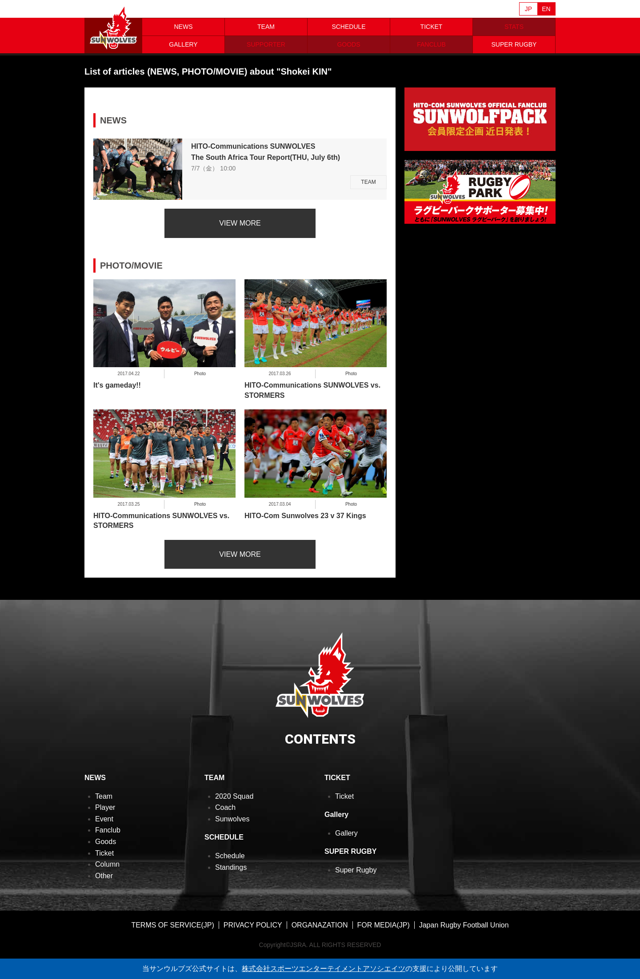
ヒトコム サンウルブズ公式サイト (113, 26)
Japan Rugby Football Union (464, 925)
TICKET (431, 26)
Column (107, 864)
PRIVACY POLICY (253, 925)
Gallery (346, 833)
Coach (225, 807)
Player (105, 807)
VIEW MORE (239, 223)
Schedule (230, 856)
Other (104, 876)
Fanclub (107, 830)
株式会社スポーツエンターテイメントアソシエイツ (323, 968)
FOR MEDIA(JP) (383, 925)
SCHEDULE (348, 26)
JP (528, 8)
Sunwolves (232, 819)
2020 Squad (234, 796)
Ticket (104, 853)
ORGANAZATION (320, 925)
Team (103, 796)
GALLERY (183, 44)
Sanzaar (170, 9)
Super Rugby (355, 870)
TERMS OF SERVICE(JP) (172, 925)
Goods (105, 841)
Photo (200, 373)
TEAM (266, 26)
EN (546, 8)
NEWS (183, 26)
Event (104, 819)
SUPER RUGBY (514, 44)
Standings (231, 867)
